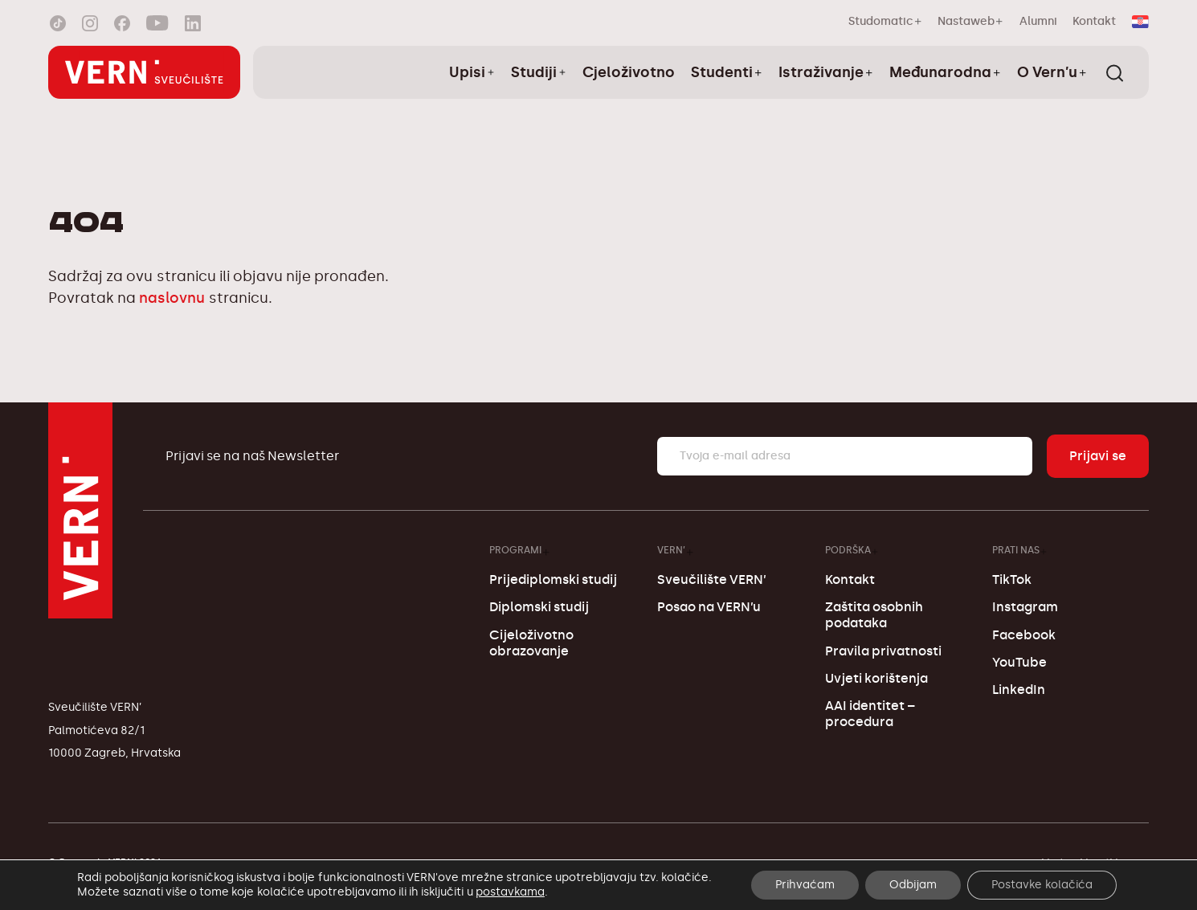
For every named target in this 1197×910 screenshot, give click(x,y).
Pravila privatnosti (883, 651)
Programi (515, 550)
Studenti (722, 72)
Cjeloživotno (628, 72)
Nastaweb (966, 21)
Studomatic (880, 21)
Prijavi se (1097, 455)
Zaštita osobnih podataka (874, 614)
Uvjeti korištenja (876, 678)
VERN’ (671, 550)
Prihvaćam (805, 885)
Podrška (848, 550)
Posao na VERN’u (709, 606)
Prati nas (1015, 550)
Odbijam (913, 885)
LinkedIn (1018, 689)
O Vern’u (1047, 72)
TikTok (1012, 579)
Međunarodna (940, 72)
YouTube (1019, 662)
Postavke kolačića (1042, 885)
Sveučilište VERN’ (711, 579)
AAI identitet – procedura (870, 713)
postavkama (510, 892)
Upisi (467, 72)
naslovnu (172, 298)
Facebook (1024, 635)
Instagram (1025, 606)
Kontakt (1094, 21)
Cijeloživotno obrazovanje (531, 643)
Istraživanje (821, 72)
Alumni (1038, 21)
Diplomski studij (539, 606)
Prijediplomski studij (553, 579)
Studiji (534, 72)
